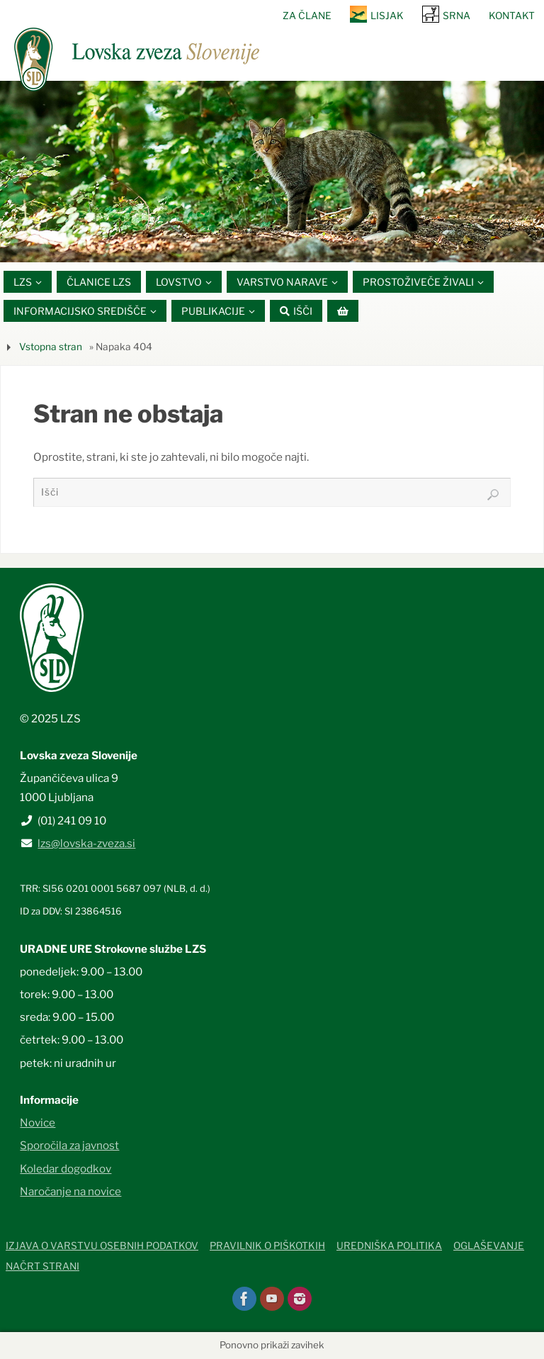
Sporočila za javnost (69, 1146)
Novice (37, 1122)
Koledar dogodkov (65, 1168)
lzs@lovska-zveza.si (86, 843)
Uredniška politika (389, 1245)
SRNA (456, 15)
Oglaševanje (488, 1245)
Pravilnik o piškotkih (267, 1245)
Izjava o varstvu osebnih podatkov (102, 1245)
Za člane (307, 15)
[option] (272, 171)
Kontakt (512, 15)
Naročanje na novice (70, 1191)
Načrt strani (42, 1266)
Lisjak (387, 15)
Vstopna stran (50, 346)
